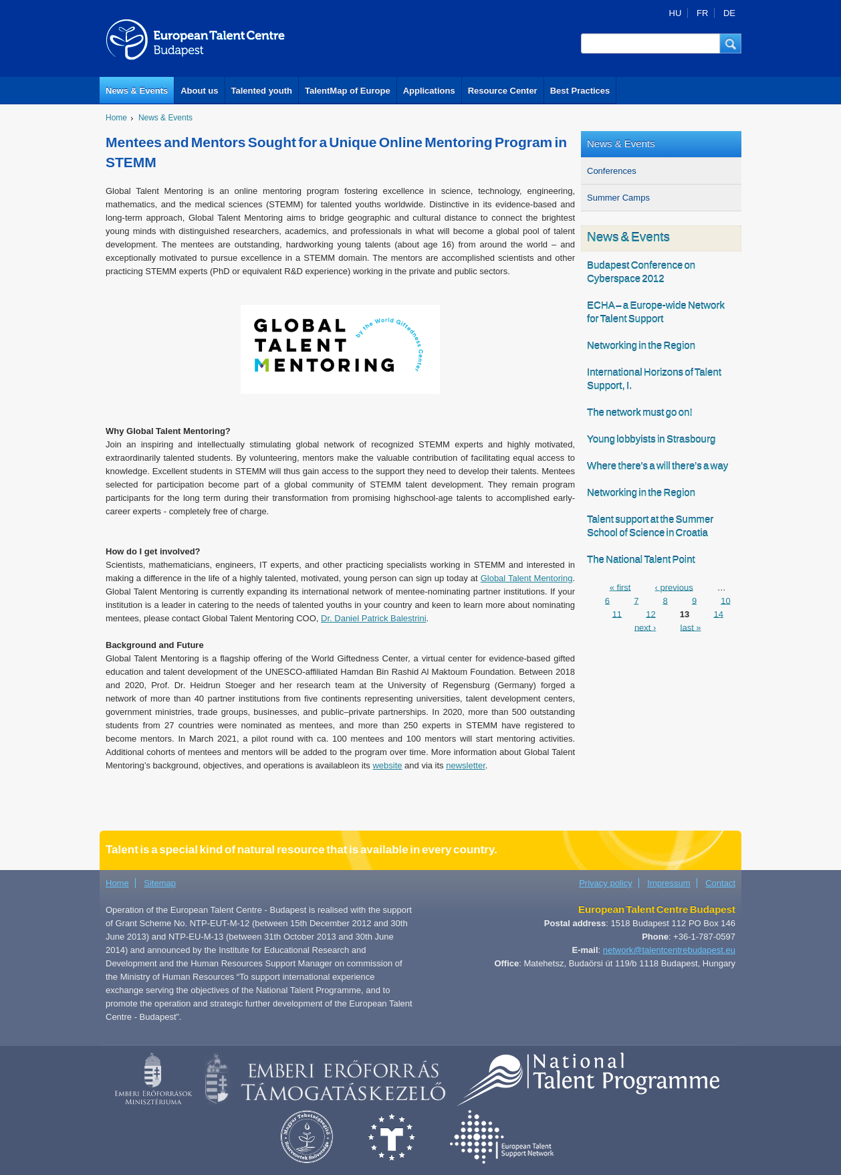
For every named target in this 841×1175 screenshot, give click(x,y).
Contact (720, 883)
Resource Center (502, 91)
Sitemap (160, 883)
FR (702, 13)
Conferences (611, 171)
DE (729, 13)
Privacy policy (605, 883)
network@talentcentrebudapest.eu (669, 950)
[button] (730, 43)
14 (718, 614)
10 (725, 600)
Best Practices (580, 91)
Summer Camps (618, 198)
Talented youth (261, 91)
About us (199, 91)
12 (650, 614)
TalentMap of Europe (347, 91)
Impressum (668, 883)
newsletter (465, 765)
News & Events (137, 91)
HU (675, 13)
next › (645, 627)
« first (620, 587)
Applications (429, 91)
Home (116, 117)
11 (617, 614)
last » (691, 627)
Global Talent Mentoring (527, 578)
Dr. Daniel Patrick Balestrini (374, 618)
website (387, 765)
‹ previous (674, 587)
